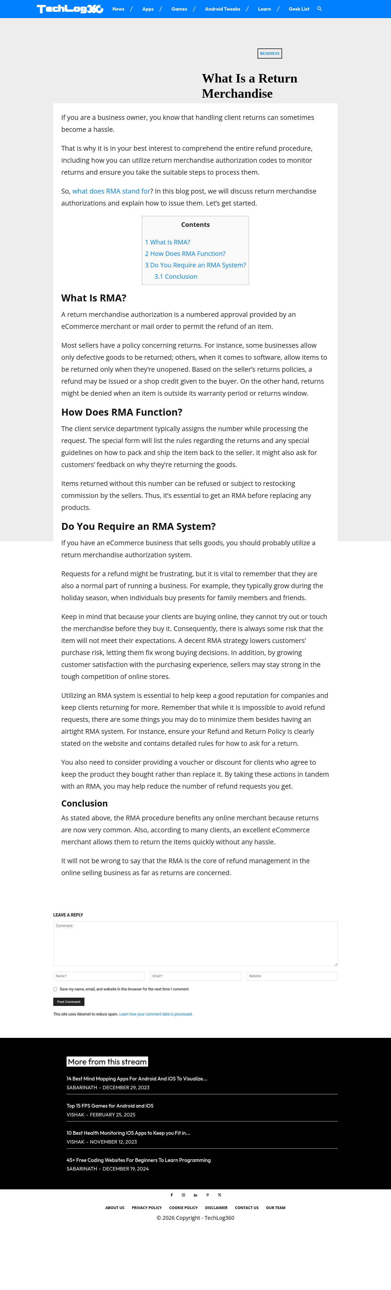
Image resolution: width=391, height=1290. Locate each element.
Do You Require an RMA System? (195, 265)
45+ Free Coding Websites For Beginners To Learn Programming (195, 1158)
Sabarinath (82, 1087)
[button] (319, 9)
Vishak (75, 1114)
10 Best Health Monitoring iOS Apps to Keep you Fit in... (177, 1131)
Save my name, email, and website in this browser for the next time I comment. (124, 989)
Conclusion (176, 276)
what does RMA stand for (111, 190)
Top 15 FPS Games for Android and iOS (144, 1104)
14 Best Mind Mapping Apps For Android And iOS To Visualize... (192, 1077)
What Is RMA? (167, 242)
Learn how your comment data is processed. (156, 1014)
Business (270, 53)
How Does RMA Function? (185, 253)
